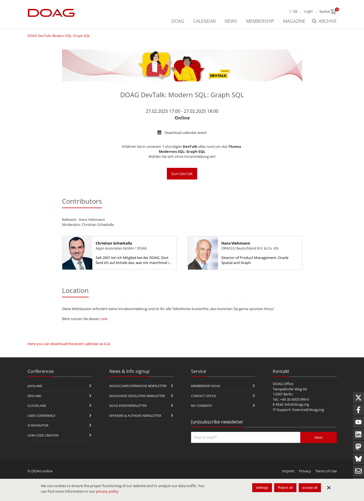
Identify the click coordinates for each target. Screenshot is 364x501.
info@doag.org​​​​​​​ (296, 404)
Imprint (288, 470)
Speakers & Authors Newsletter (135, 415)
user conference (41, 415)
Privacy (305, 470)
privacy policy (107, 491)
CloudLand (37, 405)
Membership (260, 21)
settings (262, 487)
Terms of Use (326, 470)
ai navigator (38, 425)
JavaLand (35, 386)
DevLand (34, 396)
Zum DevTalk (182, 173)
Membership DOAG (205, 386)
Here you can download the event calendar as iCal (69, 343)
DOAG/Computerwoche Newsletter (138, 386)
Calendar (204, 21)
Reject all (285, 487)
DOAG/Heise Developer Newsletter (137, 396)
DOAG (178, 21)
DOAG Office (283, 383)
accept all (310, 487)
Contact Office (203, 396)
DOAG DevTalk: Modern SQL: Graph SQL (59, 35)
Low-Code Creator (43, 435)
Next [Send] (319, 437)
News (231, 21)
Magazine (294, 21)
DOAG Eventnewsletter (128, 405)
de (295, 11)
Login (308, 11)
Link (103, 318)
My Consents (201, 405)
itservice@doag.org (308, 409)
